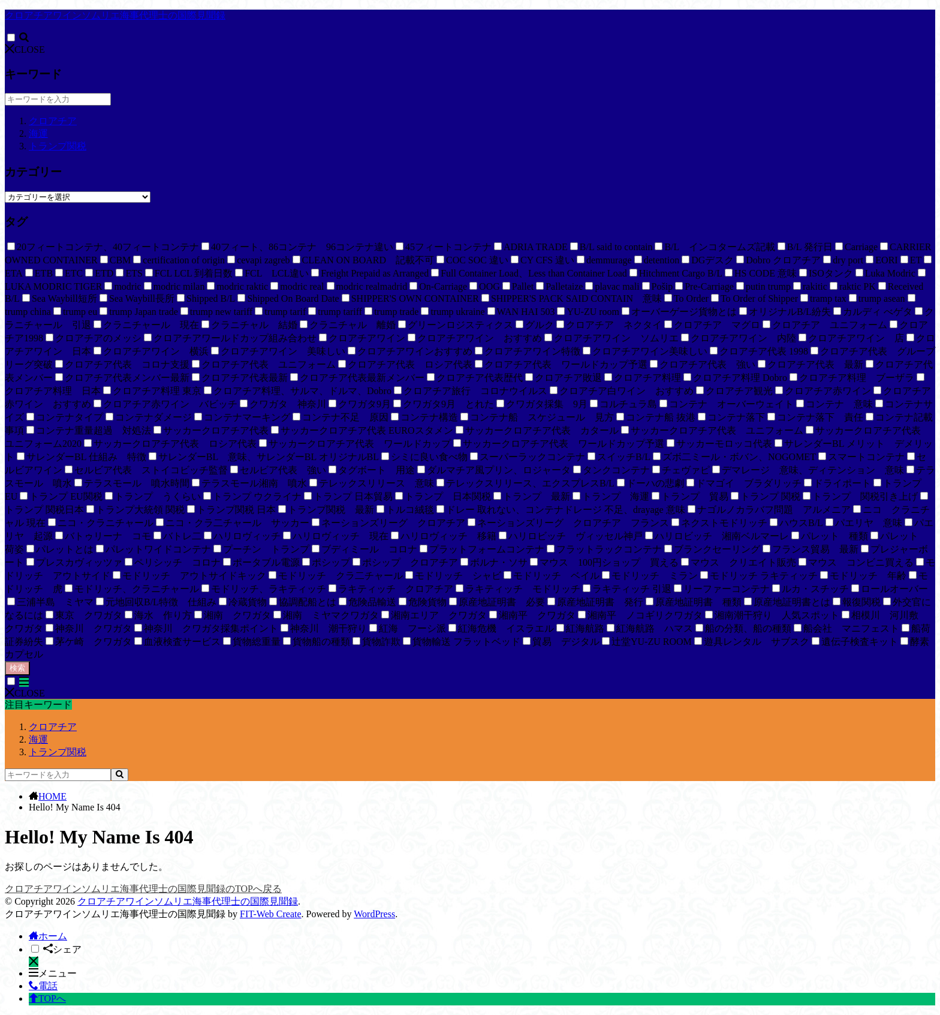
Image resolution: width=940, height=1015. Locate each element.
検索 (17, 667)
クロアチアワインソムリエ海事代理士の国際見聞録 (115, 15)
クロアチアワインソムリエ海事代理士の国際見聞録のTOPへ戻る (143, 889)
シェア (62, 949)
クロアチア (53, 121)
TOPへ (47, 998)
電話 (43, 986)
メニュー (53, 973)
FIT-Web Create (271, 914)
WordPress (374, 914)
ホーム (48, 936)
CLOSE (25, 49)
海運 (38, 133)
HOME (52, 796)
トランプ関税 (57, 146)
